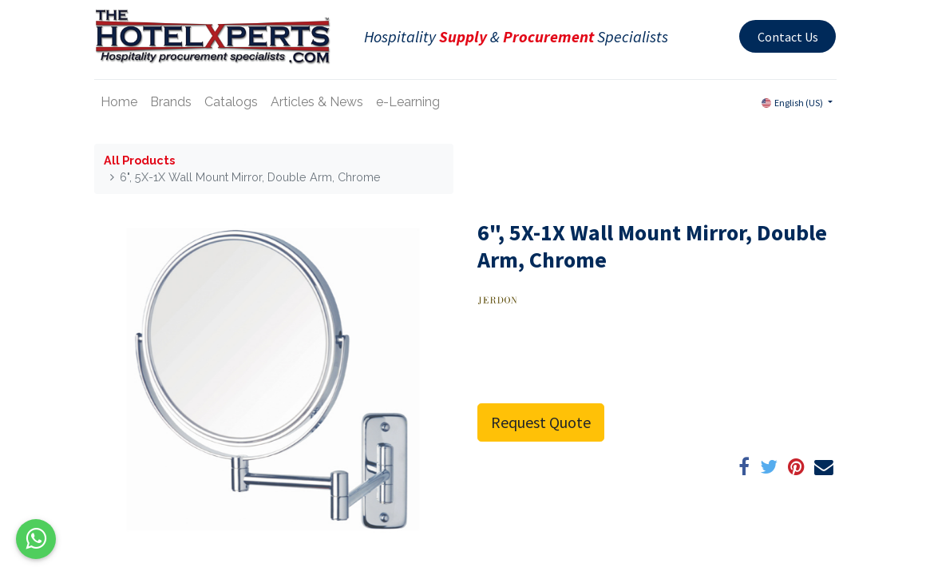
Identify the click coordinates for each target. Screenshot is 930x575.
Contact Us (788, 37)
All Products (139, 160)
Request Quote (541, 422)
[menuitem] (119, 102)
